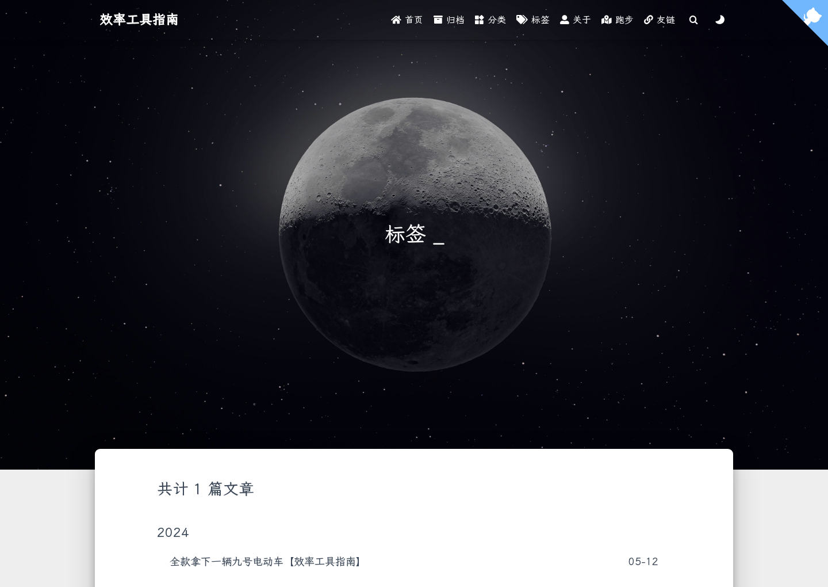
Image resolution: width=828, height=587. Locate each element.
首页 (407, 19)
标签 (533, 19)
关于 (575, 19)
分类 (490, 19)
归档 (449, 19)
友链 (659, 19)
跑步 (617, 19)
